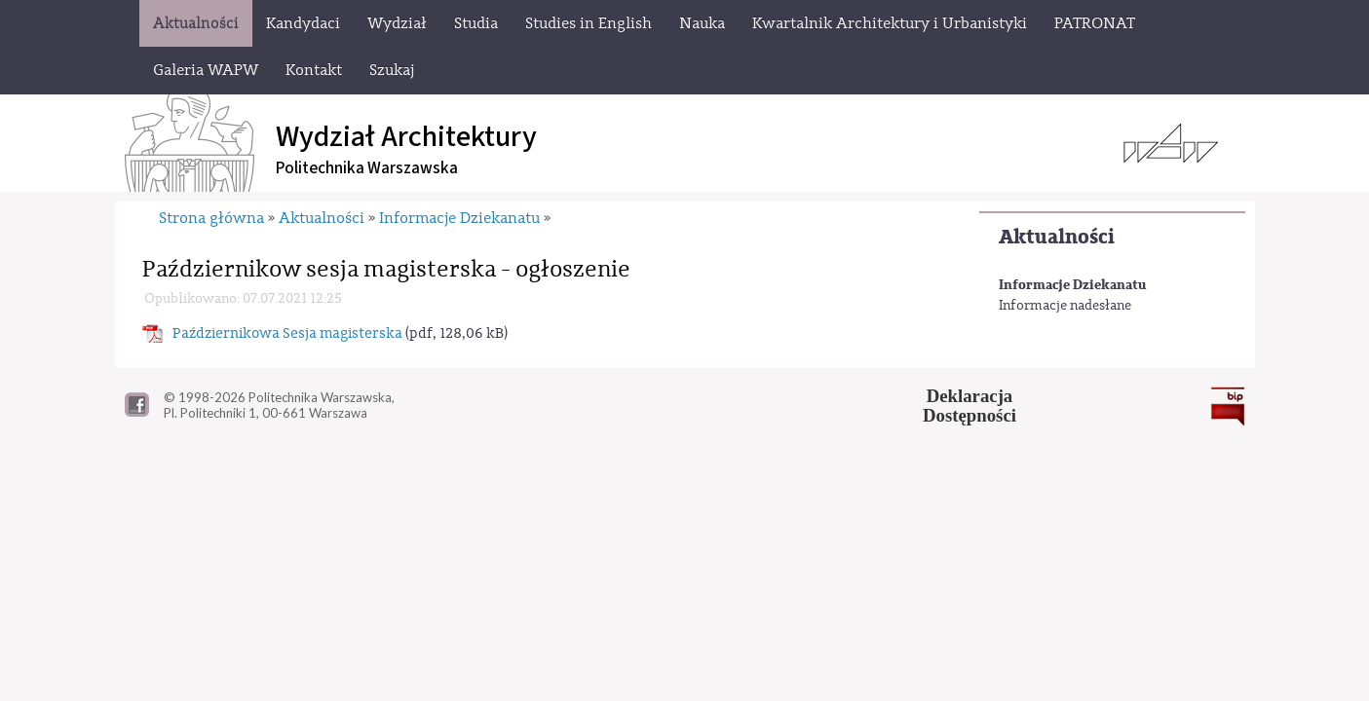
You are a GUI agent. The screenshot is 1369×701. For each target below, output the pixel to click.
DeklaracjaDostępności (969, 406)
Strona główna (211, 218)
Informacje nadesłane (1065, 305)
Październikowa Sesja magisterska (287, 333)
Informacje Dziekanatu (1072, 285)
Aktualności (1057, 237)
